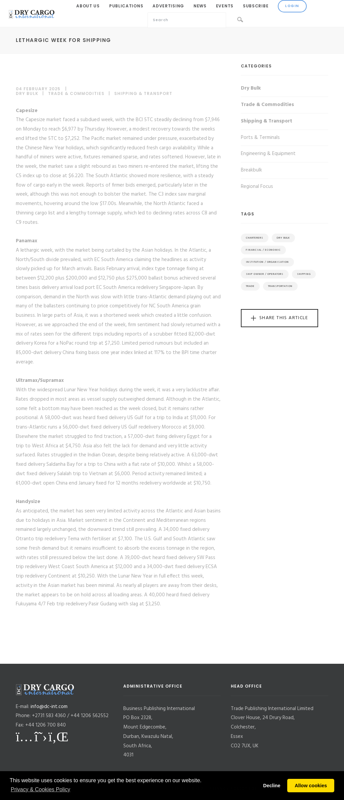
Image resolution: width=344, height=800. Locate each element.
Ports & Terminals (260, 138)
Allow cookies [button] (311, 785)
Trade (250, 286)
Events (224, 6)
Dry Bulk (27, 93)
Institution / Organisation (267, 262)
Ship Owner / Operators (265, 274)
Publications (126, 6)
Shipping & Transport (143, 93)
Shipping (304, 274)
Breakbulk (251, 170)
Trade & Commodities (76, 93)
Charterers (254, 238)
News (200, 6)
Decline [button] (271, 785)
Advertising (168, 6)
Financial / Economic (263, 250)
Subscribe (255, 6)
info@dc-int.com (49, 707)
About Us (88, 6)
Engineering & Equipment (268, 154)
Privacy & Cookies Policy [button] (40, 789)
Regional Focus (257, 187)
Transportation (280, 286)
